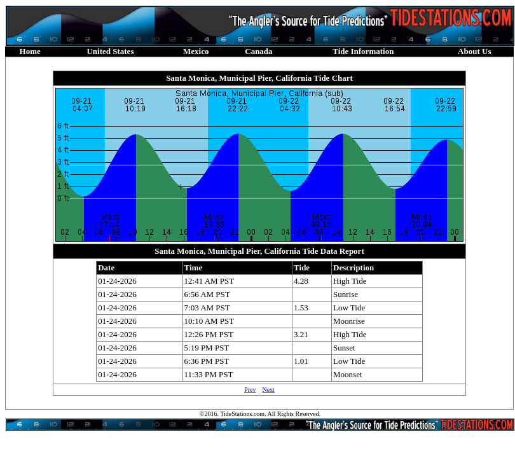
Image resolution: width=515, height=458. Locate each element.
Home (30, 51)
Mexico (196, 51)
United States (110, 51)
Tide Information (363, 51)
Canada (258, 51)
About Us (474, 51)
